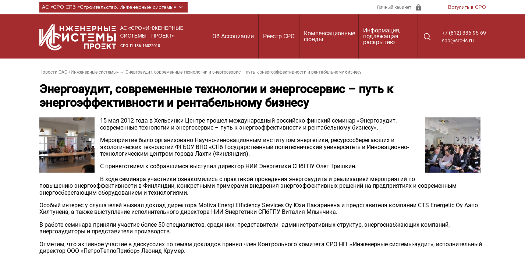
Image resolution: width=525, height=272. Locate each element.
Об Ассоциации (233, 36)
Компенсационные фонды (329, 36)
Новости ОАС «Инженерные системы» (79, 72)
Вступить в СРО (467, 7)
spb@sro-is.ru (458, 40)
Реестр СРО (279, 36)
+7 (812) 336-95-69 (464, 33)
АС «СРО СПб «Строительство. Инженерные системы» (113, 7)
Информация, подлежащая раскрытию (381, 36)
